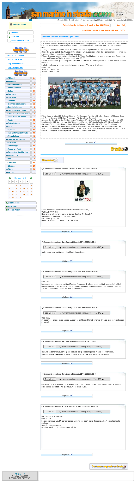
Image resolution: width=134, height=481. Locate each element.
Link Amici (12, 206)
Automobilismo (14, 88)
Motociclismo (13, 136)
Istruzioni (15, 36)
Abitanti (11, 78)
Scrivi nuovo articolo (20, 41)
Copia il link (50, 174)
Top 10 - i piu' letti (15, 68)
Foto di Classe (14, 123)
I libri (10, 126)
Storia (10, 169)
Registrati (15, 32)
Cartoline (12, 97)
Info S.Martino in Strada (18, 133)
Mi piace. (91, 143)
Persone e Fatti (14, 149)
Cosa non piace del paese (19, 114)
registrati (22, 24)
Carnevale (12, 94)
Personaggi (13, 146)
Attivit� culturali (15, 85)
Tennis (11, 172)
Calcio (10, 91)
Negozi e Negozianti (16, 139)
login (15, 24)
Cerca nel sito (14, 203)
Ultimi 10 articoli (15, 59)
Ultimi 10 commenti (16, 55)
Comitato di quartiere (17, 104)
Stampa (11, 166)
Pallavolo (12, 143)
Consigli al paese (15, 107)
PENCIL (18, 474)
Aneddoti (12, 81)
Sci (9, 159)
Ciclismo (11, 101)
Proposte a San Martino (18, 152)
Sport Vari (12, 162)
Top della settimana (16, 64)
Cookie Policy (14, 210)
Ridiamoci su (13, 155)
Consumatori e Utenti (17, 110)
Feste (10, 120)
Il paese (11, 130)
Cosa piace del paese (17, 117)
